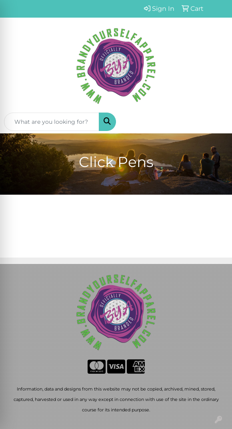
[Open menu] (216, 122)
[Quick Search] (51, 122)
